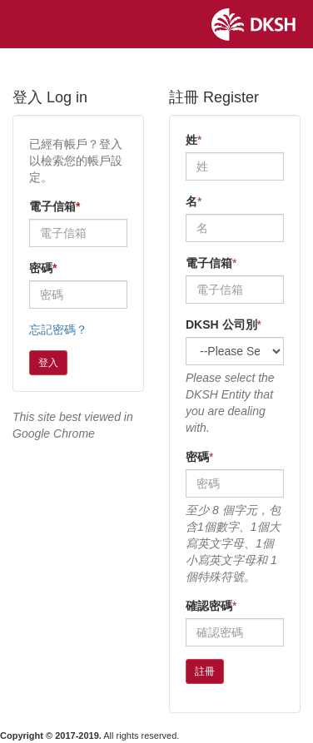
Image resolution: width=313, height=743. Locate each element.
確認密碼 (209, 605)
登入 (48, 363)
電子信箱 (54, 206)
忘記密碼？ (58, 329)
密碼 (43, 268)
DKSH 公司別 (221, 324)
